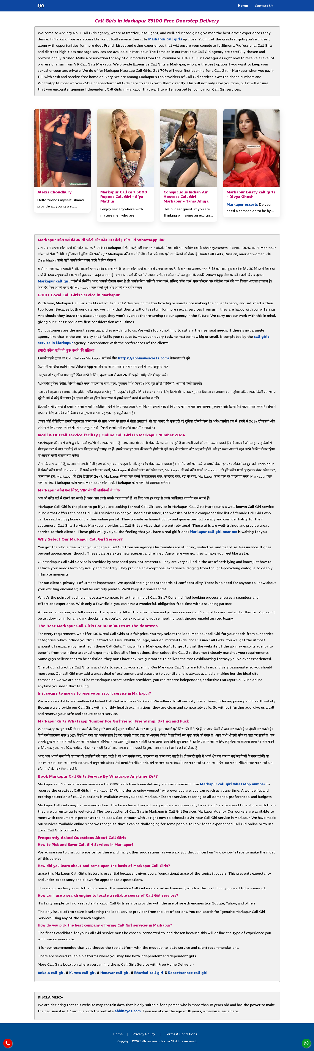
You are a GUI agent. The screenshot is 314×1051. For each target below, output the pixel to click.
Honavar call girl (115, 973)
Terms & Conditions (181, 1034)
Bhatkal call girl (148, 973)
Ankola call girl (51, 973)
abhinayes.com (128, 1011)
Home (243, 5)
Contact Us (264, 5)
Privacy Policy (144, 1034)
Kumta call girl (82, 973)
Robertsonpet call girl (188, 973)
